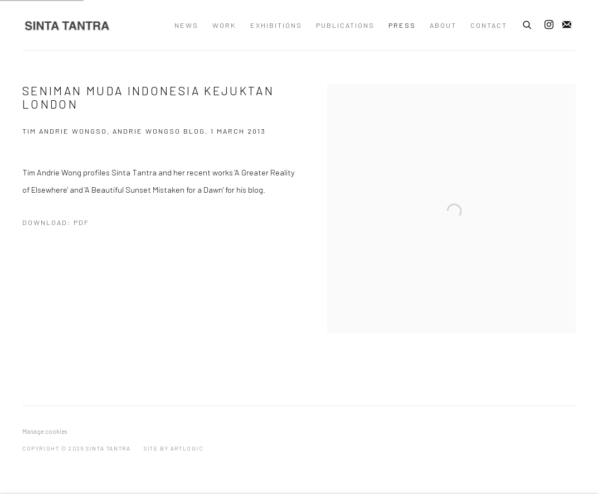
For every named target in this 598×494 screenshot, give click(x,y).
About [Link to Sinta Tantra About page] (443, 25)
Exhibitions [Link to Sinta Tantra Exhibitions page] (276, 25)
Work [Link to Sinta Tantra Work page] (224, 25)
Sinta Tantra (66, 25)
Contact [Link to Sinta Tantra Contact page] (488, 25)
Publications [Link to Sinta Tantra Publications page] (345, 25)
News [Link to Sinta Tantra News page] (186, 25)
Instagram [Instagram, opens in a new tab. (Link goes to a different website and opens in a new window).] (549, 25)
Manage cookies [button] (44, 431)
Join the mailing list (567, 25)
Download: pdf (55, 222)
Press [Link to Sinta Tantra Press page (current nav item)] (402, 25)
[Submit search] (528, 23)
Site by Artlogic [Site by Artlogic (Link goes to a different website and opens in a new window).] (173, 448)
